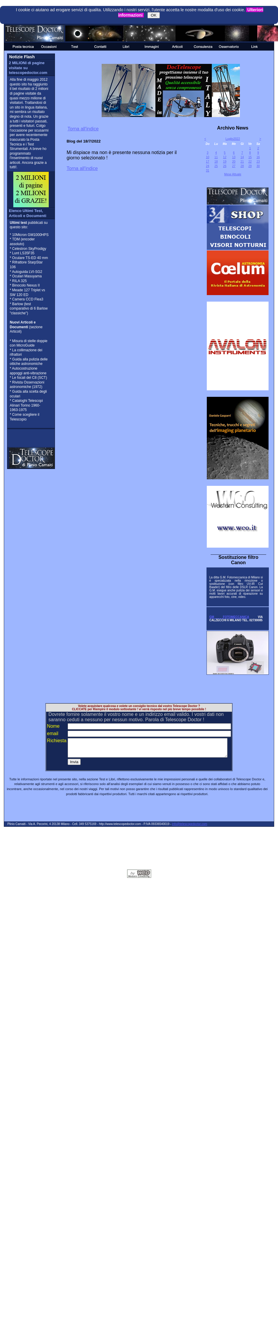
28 (242, 166)
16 (258, 157)
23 (258, 161)
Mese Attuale (232, 174)
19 (224, 161)
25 (216, 166)
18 (216, 161)
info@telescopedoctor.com (189, 827)
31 (207, 170)
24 (207, 166)
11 (216, 157)
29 (250, 166)
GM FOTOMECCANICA (229, 617)
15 (250, 157)
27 (233, 166)
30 (258, 166)
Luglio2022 (232, 138)
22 (250, 161)
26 (224, 166)
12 (224, 157)
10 (207, 157)
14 (242, 157)
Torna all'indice (82, 128)
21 (242, 161)
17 (207, 161)
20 (233, 161)
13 (233, 157)
